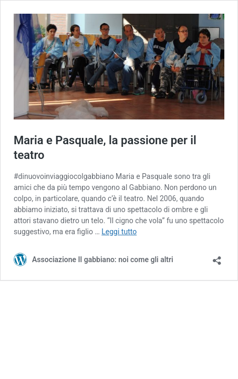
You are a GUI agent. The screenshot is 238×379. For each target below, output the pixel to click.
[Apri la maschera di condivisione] (217, 257)
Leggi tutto (119, 231)
